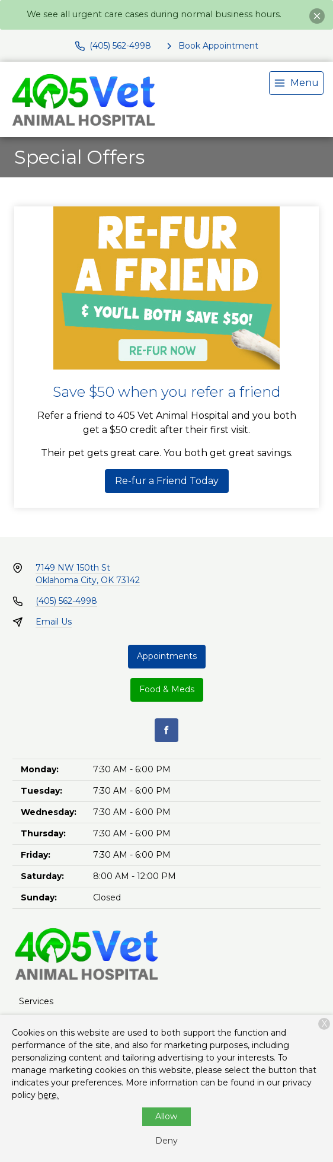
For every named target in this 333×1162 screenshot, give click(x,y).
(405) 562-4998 (66, 601)
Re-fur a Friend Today (167, 480)
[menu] (296, 83)
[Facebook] (166, 730)
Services (36, 1001)
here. (48, 1095)
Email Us (54, 621)
